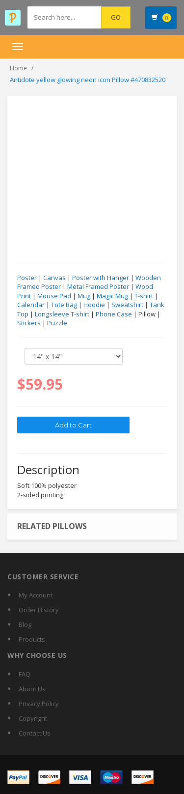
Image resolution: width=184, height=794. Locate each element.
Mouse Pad (54, 295)
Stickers (29, 323)
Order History (39, 609)
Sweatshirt (127, 305)
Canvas (54, 277)
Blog (25, 624)
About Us (32, 688)
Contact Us (35, 733)
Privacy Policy (39, 703)
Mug (84, 295)
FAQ (24, 674)
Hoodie (94, 305)
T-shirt (143, 295)
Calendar (31, 305)
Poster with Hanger (100, 277)
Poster (27, 277)
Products (32, 639)
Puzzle (57, 323)
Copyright (33, 718)
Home (18, 68)
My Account (36, 595)
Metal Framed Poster (98, 287)
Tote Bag (64, 305)
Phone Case (114, 314)
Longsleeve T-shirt (62, 314)
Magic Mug (112, 295)
